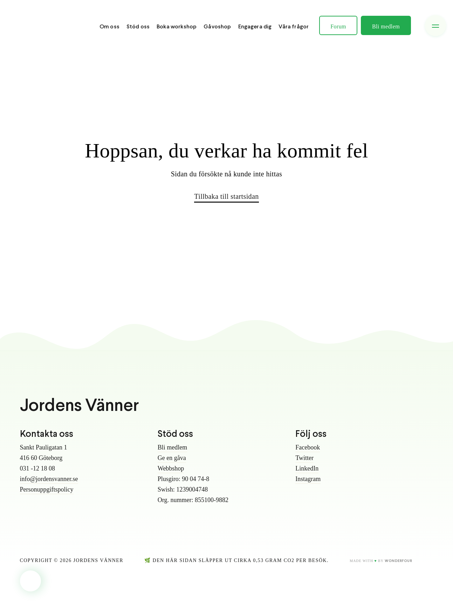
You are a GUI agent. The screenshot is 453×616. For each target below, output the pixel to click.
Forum (338, 26)
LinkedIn (306, 468)
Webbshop (171, 468)
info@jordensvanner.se (49, 478)
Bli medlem (386, 26)
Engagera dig (255, 26)
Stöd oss (138, 26)
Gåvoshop (217, 26)
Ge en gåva (172, 457)
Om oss (109, 26)
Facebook (307, 447)
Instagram (308, 478)
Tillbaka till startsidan (226, 196)
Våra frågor (294, 26)
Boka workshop (177, 26)
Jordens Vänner (79, 406)
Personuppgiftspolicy (47, 489)
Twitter (304, 457)
